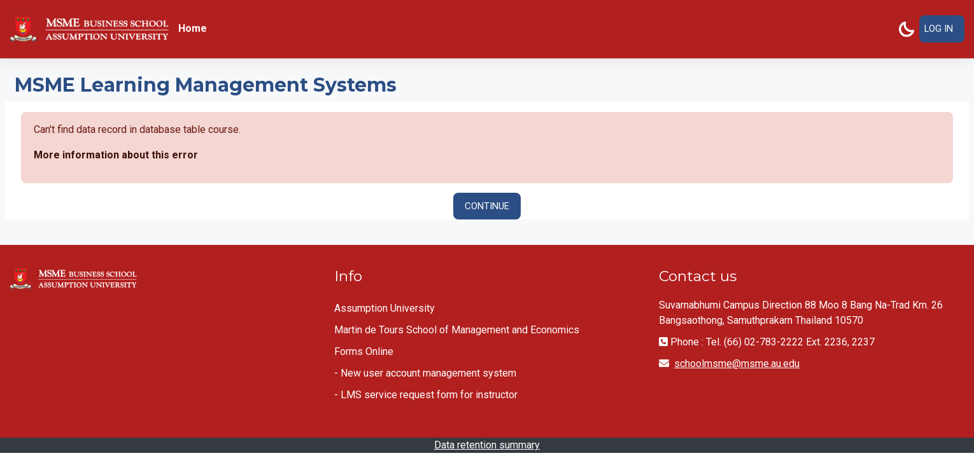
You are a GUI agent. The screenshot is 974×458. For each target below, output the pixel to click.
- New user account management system (425, 373)
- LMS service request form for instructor (426, 395)
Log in (938, 28)
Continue (487, 206)
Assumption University (384, 308)
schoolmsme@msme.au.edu (737, 363)
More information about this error (116, 155)
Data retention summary (487, 445)
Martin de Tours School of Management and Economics (456, 330)
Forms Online (363, 351)
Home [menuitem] (192, 28)
